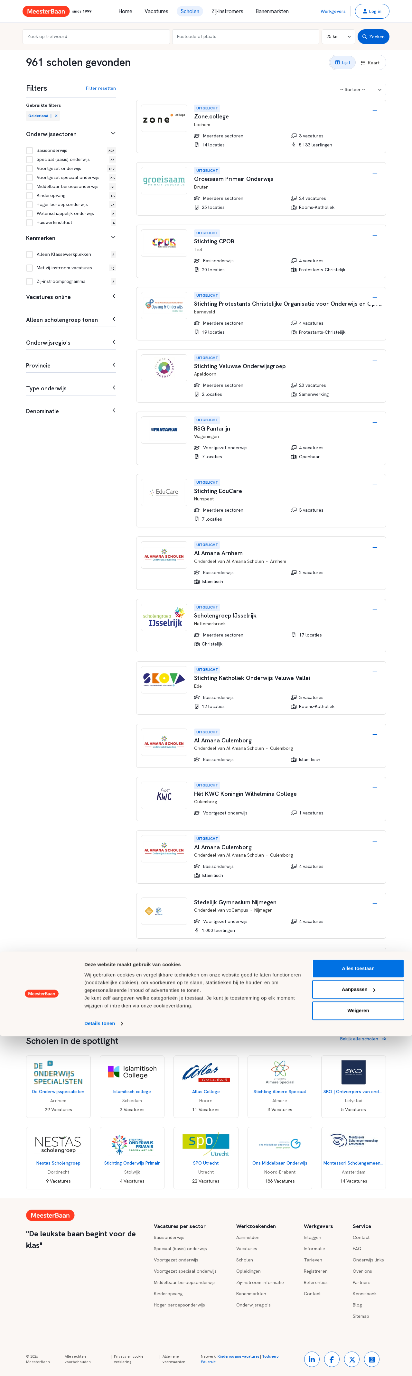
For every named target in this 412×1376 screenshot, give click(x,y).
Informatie (314, 1248)
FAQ (357, 1248)
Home (125, 11)
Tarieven (313, 1260)
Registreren (316, 1271)
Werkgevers (333, 11)
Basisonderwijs (169, 1237)
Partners (361, 1282)
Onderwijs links (368, 1260)
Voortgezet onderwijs (176, 1260)
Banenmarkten (272, 11)
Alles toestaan (358, 1308)
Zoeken (373, 36)
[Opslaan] (375, 111)
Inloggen (312, 1237)
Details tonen (99, 1363)
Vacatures (156, 11)
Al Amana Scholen (245, 561)
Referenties (316, 1282)
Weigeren (358, 1350)
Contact (361, 1237)
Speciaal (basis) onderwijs (180, 1248)
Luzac (232, 965)
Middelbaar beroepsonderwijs (185, 1282)
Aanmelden (247, 1237)
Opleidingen (248, 1271)
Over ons (362, 1271)
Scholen (190, 11)
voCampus (237, 910)
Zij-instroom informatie (260, 1282)
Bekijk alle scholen (363, 1039)
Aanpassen (358, 1329)
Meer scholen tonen (167, 1010)
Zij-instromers (227, 11)
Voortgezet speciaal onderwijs (185, 1271)
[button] (372, 11)
